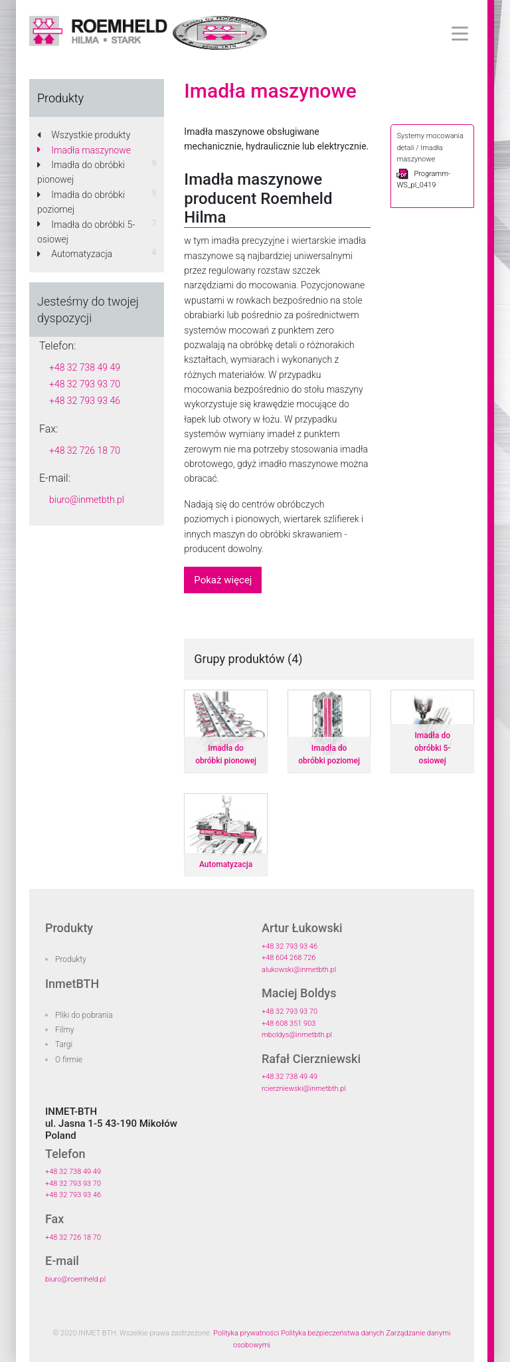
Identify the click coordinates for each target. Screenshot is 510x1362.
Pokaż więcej (223, 580)
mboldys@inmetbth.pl (297, 1034)
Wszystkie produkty (83, 135)
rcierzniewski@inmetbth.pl (304, 1088)
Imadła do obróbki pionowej (81, 172)
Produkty (70, 959)
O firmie (68, 1059)
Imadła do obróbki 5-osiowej (86, 231)
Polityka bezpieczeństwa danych (332, 1333)
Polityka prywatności (246, 1333)
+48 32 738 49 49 (84, 367)
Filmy (64, 1029)
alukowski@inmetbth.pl (299, 969)
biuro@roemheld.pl (75, 1279)
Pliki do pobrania (84, 1015)
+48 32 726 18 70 (84, 450)
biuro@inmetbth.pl (86, 499)
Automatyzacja (74, 253)
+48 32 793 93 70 (84, 384)
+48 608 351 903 (288, 1023)
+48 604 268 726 (288, 957)
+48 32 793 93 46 (84, 400)
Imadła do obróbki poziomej (81, 202)
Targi (63, 1044)
